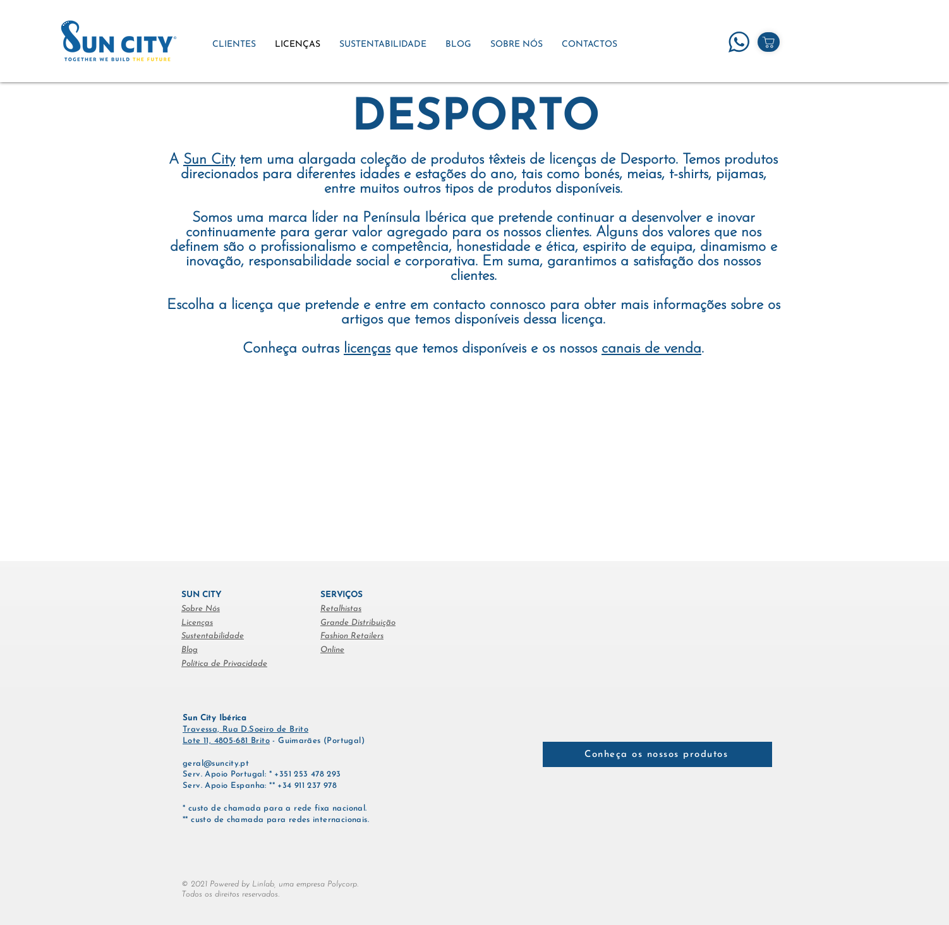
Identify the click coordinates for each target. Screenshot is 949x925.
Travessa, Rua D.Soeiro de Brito (245, 729)
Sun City (209, 160)
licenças (367, 349)
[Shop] (769, 42)
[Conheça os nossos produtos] (657, 754)
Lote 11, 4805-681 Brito (226, 741)
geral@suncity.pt (216, 763)
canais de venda (651, 349)
